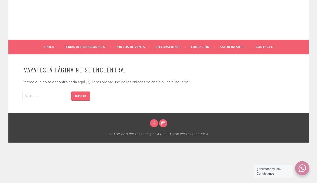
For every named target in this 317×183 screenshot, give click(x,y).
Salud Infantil (232, 46)
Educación (200, 46)
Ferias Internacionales (84, 46)
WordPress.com (194, 134)
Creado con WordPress (128, 134)
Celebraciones (168, 46)
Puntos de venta (130, 46)
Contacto (264, 46)
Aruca (49, 46)
